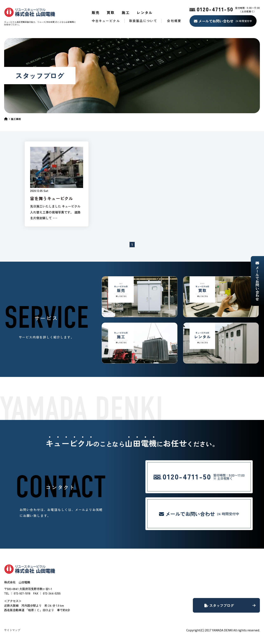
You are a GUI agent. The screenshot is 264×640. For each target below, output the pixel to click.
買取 (111, 12)
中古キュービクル (106, 21)
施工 (126, 12)
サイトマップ (12, 630)
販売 (96, 12)
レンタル (145, 12)
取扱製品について (143, 21)
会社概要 (174, 21)
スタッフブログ (230, 605)
